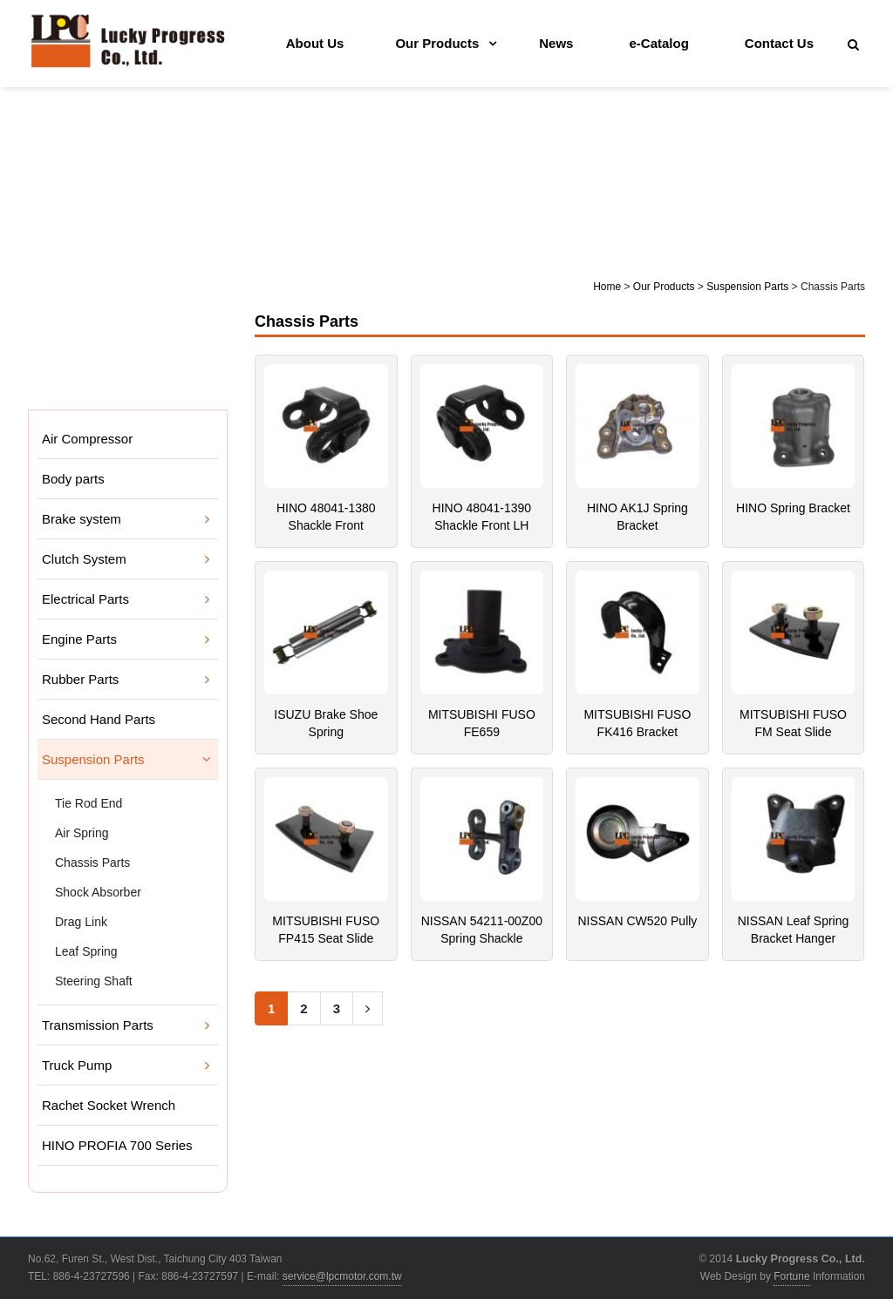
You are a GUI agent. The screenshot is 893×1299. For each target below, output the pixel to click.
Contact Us (779, 43)
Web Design (728, 1276)
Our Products (437, 43)
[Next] (367, 1008)
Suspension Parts (747, 287)
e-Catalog (658, 43)
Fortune (791, 1276)
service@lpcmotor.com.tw (342, 1276)
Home (607, 287)
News (556, 43)
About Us (315, 43)
